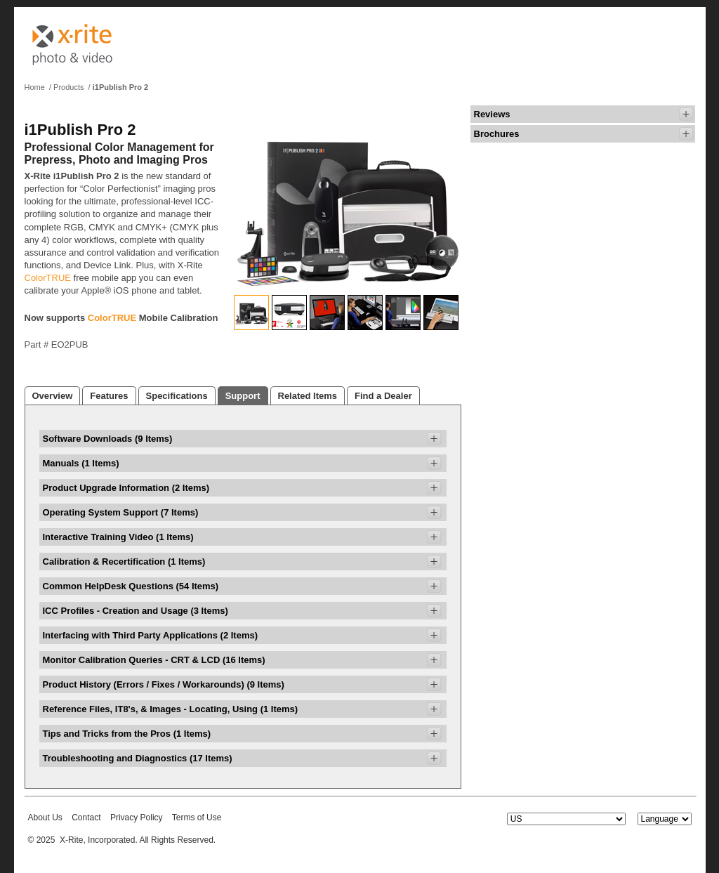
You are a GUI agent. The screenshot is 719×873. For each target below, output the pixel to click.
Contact (86, 817)
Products (68, 87)
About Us (45, 817)
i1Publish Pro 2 (120, 87)
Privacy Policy (136, 817)
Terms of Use (197, 817)
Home (35, 87)
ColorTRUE (48, 278)
